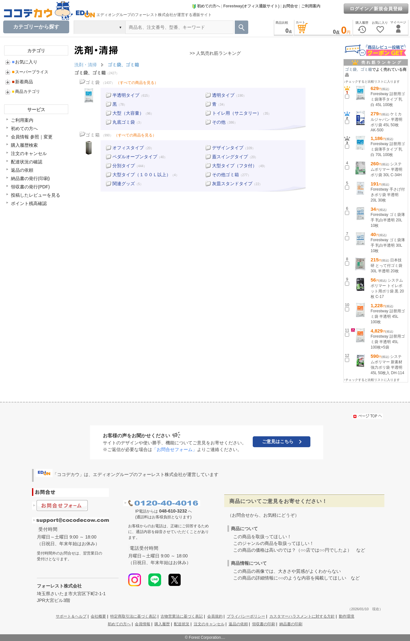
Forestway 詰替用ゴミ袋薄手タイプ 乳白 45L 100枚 (388, 99)
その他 (219, 122)
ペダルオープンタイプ (134, 156)
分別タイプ (123, 165)
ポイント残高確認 (29, 203)
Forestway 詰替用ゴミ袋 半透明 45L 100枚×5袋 (388, 341)
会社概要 (98, 616)
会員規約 (215, 616)
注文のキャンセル (29, 153)
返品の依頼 (22, 170)
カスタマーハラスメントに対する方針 (302, 616)
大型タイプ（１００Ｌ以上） (141, 174)
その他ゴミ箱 (225, 174)
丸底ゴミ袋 (123, 122)
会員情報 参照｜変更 (32, 136)
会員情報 (142, 624)
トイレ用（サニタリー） (236, 113)
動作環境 (346, 616)
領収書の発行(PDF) (30, 186)
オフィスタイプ (128, 147)
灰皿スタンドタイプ (232, 183)
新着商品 (22, 81)
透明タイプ (223, 95)
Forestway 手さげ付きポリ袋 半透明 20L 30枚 (388, 194)
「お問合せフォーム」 (174, 449)
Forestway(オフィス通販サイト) (251, 6)
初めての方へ (206, 6)
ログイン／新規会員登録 (376, 8)
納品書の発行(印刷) (30, 178)
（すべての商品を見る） (137, 82)
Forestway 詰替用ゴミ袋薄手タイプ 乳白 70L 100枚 (388, 149)
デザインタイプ (227, 147)
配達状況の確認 (26, 161)
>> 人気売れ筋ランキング (215, 53)
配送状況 (181, 624)
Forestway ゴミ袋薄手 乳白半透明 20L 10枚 (388, 220)
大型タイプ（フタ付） (234, 165)
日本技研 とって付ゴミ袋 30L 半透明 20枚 (386, 265)
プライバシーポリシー (246, 616)
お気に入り (24, 61)
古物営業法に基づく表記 (181, 616)
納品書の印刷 (290, 624)
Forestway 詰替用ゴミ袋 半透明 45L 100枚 (388, 316)
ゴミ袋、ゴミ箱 (90, 72)
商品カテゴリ (26, 91)
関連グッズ (123, 183)
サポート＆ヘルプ (71, 616)
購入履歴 (162, 624)
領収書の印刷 (263, 624)
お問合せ (290, 6)
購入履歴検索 (24, 145)
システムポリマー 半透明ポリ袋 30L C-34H (386, 169)
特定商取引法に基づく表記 (133, 616)
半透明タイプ (125, 95)
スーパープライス (30, 72)
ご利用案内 (310, 6)
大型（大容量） (128, 113)
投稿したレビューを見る (35, 195)
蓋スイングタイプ (230, 156)
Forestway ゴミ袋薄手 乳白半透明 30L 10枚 (388, 245)
